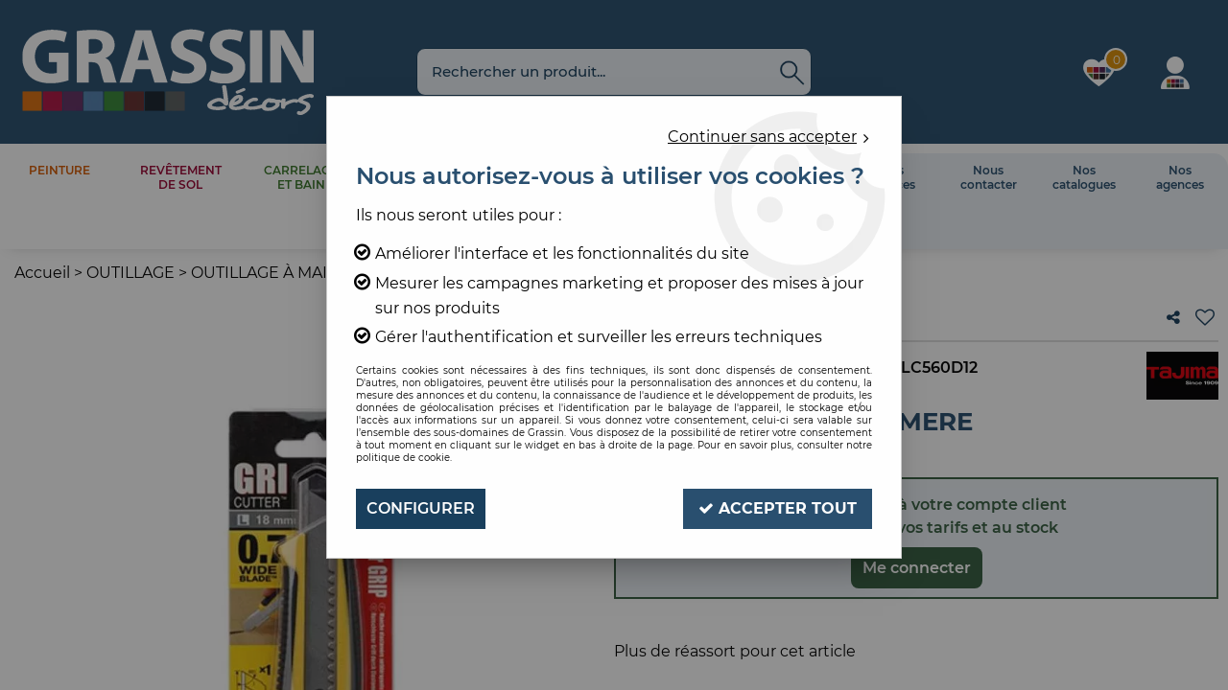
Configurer (420, 508)
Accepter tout (777, 508)
